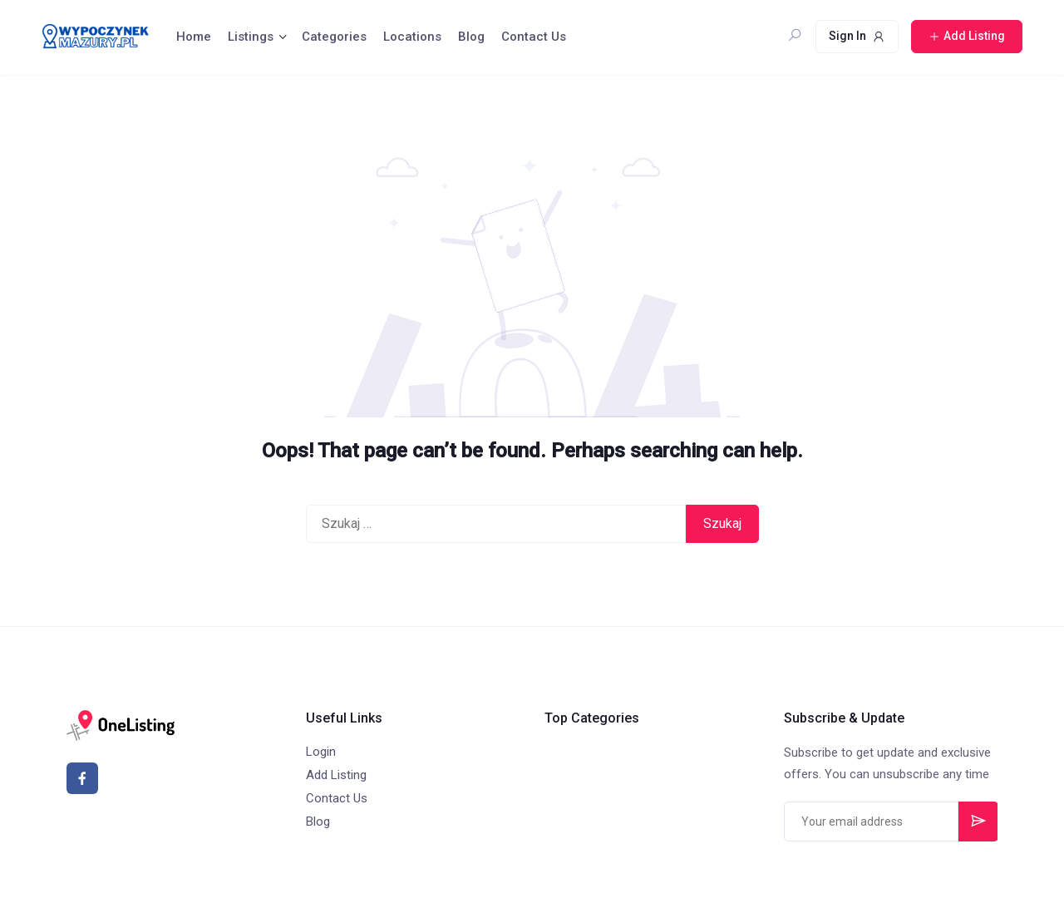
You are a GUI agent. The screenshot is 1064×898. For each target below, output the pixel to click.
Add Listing (336, 774)
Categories (334, 36)
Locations (412, 36)
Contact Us (533, 36)
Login (321, 751)
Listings (250, 36)
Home (193, 36)
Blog (471, 36)
